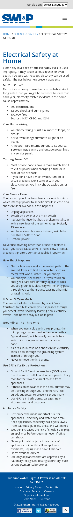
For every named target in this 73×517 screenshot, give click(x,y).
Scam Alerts (30, 499)
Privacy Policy (34, 487)
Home (7, 34)
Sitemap (45, 499)
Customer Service (29, 491)
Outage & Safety (26, 34)
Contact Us (52, 487)
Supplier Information (36, 495)
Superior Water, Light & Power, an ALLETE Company (17, 18)
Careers (49, 491)
